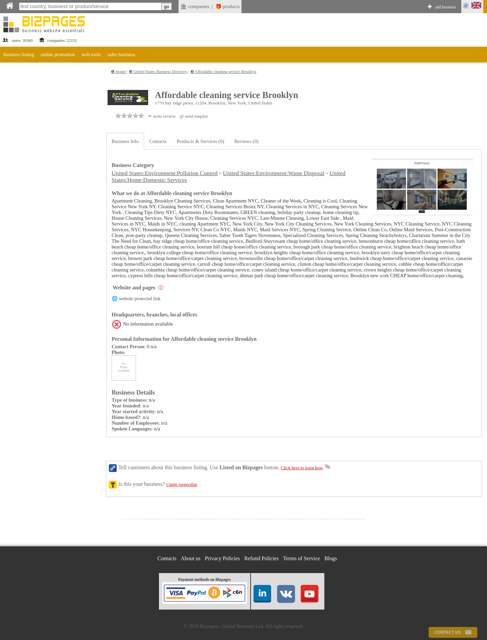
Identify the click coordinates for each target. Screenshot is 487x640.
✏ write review (162, 116)
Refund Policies (261, 558)
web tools (91, 54)
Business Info (125, 141)
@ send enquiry (194, 116)
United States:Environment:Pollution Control (165, 173)
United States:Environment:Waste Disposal (273, 173)
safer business (121, 54)
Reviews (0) (246, 141)
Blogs (330, 558)
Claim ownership (181, 484)
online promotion (58, 54)
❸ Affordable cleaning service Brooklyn (223, 71)
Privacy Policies (222, 558)
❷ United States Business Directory (158, 71)
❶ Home (118, 71)
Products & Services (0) (200, 141)
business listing (18, 54)
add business (445, 7)
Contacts (157, 141)
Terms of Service (301, 558)
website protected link (140, 298)
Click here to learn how (302, 467)
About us (191, 558)
